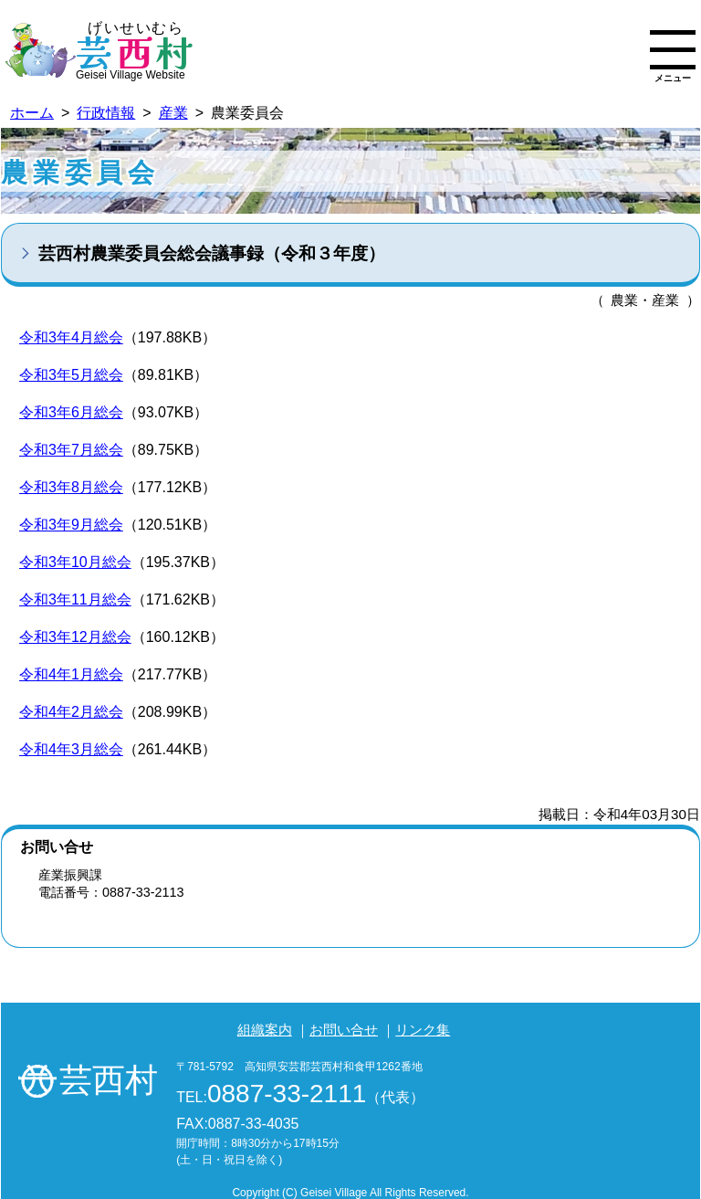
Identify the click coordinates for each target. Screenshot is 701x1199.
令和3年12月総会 (75, 637)
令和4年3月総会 (71, 749)
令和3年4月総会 (71, 337)
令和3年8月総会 (71, 487)
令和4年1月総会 (71, 674)
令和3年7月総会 (71, 450)
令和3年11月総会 (75, 599)
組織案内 (264, 1029)
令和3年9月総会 (71, 524)
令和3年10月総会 (75, 562)
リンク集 (422, 1029)
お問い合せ (343, 1029)
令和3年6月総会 (71, 412)
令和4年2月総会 (71, 712)
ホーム (32, 113)
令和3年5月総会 (71, 375)
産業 (173, 113)
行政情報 (106, 113)
